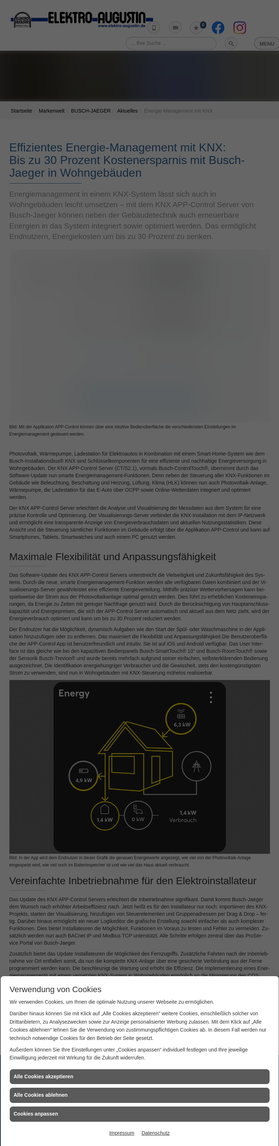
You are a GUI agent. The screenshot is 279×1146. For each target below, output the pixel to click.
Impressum (121, 1133)
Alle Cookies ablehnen (41, 1095)
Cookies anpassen (36, 1114)
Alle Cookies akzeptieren (43, 1076)
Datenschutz (155, 1133)
